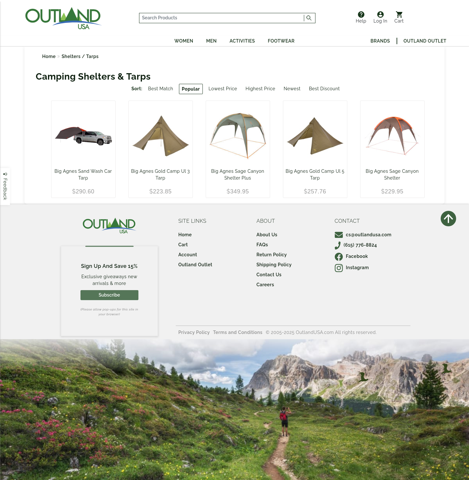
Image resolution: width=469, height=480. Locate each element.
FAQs (262, 244)
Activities (242, 41)
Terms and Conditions (238, 332)
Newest (292, 88)
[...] (222, 18)
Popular (191, 89)
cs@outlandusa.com (363, 234)
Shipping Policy (274, 264)
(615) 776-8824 (356, 245)
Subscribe (109, 295)
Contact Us (269, 274)
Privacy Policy (194, 332)
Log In (380, 17)
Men (211, 41)
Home (49, 56)
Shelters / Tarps (80, 56)
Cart (399, 17)
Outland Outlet (425, 41)
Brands (380, 41)
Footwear (281, 41)
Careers (265, 284)
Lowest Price (223, 88)
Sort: (136, 88)
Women (183, 41)
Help (361, 17)
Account (187, 254)
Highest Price (260, 88)
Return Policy (272, 254)
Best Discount (324, 88)
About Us (267, 234)
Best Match (160, 88)
